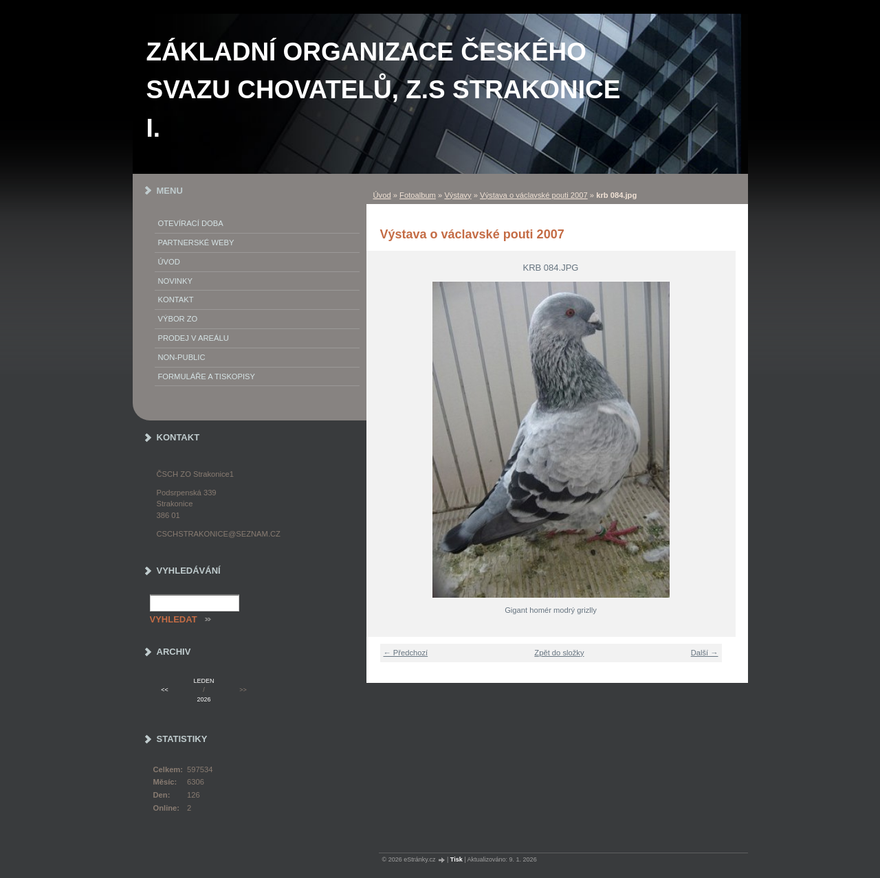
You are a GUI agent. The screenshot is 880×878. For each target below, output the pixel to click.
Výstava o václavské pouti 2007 (534, 195)
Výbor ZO (178, 319)
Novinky (175, 281)
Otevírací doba (190, 223)
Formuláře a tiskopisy (207, 376)
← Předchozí (406, 653)
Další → (704, 653)
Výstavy (457, 195)
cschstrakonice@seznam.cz (218, 534)
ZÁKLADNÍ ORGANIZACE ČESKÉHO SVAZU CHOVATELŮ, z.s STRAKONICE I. (383, 90)
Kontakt (176, 299)
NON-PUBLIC (182, 357)
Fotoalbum (417, 195)
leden (204, 680)
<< (164, 689)
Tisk (456, 859)
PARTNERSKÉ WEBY (196, 242)
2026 (204, 699)
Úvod (382, 195)
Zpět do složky (559, 653)
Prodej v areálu (193, 338)
